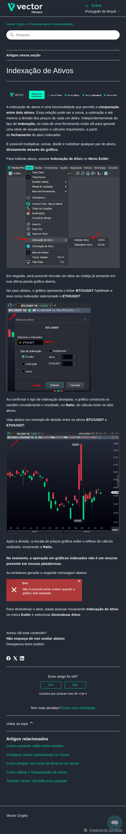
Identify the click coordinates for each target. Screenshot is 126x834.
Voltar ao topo (20, 723)
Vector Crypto (15, 24)
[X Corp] (15, 658)
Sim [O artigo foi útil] (50, 684)
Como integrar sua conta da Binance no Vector (42, 763)
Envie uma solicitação (79, 708)
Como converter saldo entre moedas (34, 746)
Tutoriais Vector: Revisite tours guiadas (36, 781)
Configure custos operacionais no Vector (37, 755)
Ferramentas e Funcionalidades (51, 24)
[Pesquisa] (63, 35)
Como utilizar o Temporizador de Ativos (36, 772)
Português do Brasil (102, 11)
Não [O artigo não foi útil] (75, 684)
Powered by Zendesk (105, 830)
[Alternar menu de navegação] (86, 5)
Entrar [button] (97, 5)
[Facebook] (8, 658)
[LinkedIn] (22, 658)
